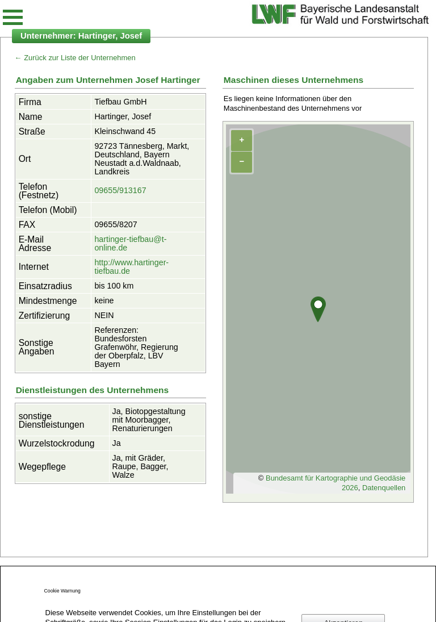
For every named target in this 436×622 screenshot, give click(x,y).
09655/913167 (120, 190)
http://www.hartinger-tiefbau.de (131, 266)
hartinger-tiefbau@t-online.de (130, 243)
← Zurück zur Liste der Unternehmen (75, 57)
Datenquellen (383, 487)
